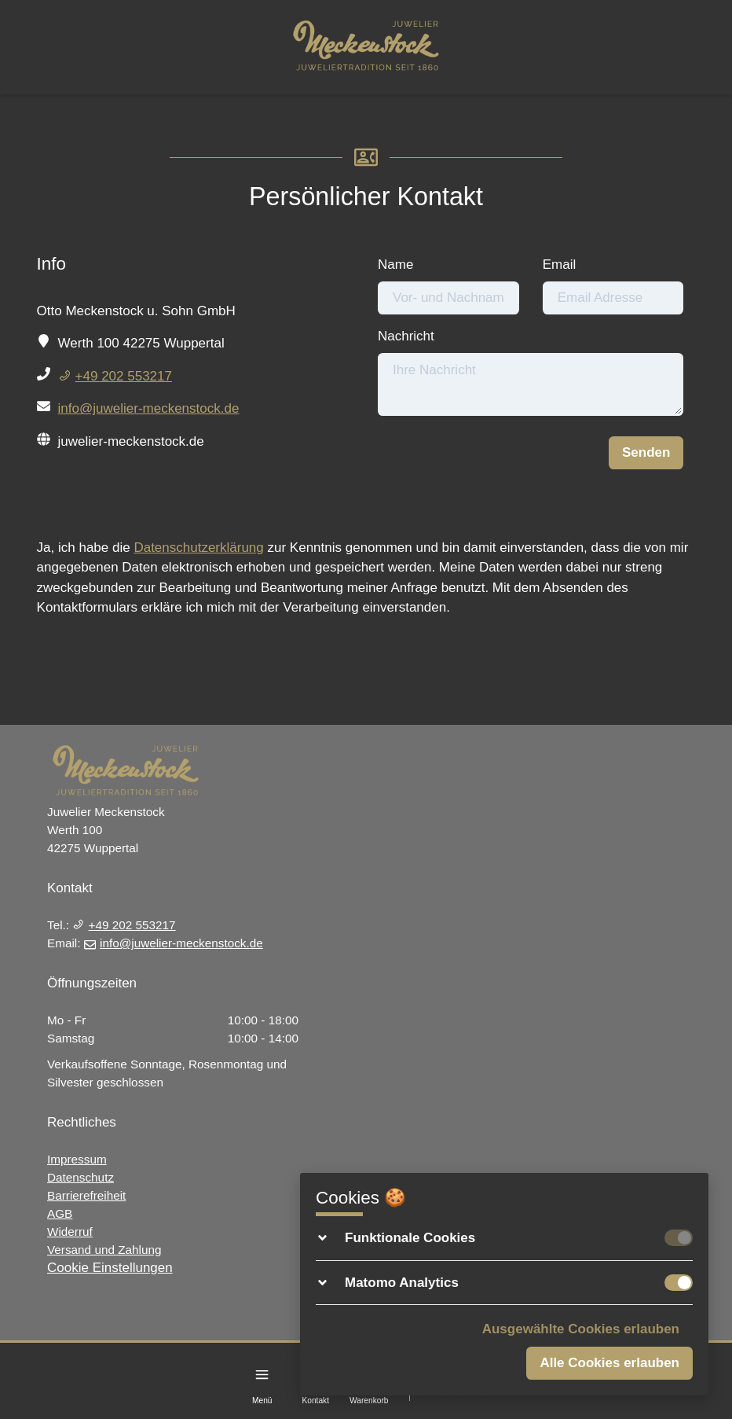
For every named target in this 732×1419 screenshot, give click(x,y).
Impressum (77, 1159)
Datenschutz (80, 1177)
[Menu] (262, 1375)
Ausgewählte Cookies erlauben (580, 1329)
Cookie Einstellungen (110, 1267)
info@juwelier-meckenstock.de (149, 408)
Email (559, 264)
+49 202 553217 (115, 376)
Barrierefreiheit (86, 1195)
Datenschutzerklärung (198, 547)
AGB (59, 1213)
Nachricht (406, 336)
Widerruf (70, 1231)
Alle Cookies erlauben (609, 1362)
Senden (646, 452)
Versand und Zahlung (104, 1249)
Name (395, 264)
